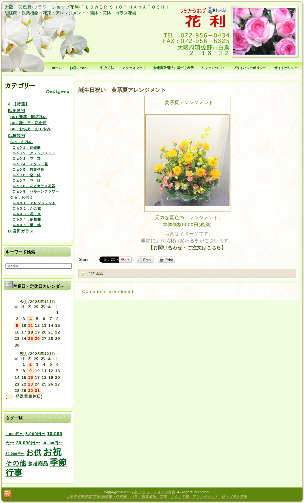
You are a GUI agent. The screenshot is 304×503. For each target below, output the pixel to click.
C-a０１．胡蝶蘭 (27, 147)
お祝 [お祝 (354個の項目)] (52, 452)
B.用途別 (16, 110)
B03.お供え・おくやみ (30, 129)
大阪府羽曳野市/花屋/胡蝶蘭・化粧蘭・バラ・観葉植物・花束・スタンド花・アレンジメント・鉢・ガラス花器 (156, 496)
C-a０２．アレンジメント (34, 153)
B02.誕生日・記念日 (28, 123)
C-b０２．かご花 (27, 208)
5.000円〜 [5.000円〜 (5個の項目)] (35, 433)
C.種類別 (16, 135)
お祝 (99, 273)
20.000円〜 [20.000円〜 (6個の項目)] (28, 442)
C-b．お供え (21, 197)
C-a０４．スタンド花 (30, 164)
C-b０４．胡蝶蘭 (27, 219)
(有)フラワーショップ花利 (153, 492)
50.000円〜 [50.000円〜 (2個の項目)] (15, 454)
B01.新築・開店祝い (28, 117)
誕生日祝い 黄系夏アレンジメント (122, 90)
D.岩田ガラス (21, 231)
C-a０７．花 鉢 (27, 180)
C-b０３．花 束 (27, 214)
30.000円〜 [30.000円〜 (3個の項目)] (52, 443)
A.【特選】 (18, 104)
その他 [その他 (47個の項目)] (15, 463)
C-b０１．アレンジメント (34, 203)
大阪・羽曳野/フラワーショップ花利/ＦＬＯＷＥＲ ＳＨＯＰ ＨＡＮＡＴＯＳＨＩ (87, 7)
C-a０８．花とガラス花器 (34, 186)
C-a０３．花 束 (27, 158)
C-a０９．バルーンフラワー (36, 191)
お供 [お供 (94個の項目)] (34, 452)
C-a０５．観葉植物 (28, 169)
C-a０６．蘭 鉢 (27, 175)
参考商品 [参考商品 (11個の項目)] (38, 463)
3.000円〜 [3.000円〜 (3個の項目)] (14, 434)
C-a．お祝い (21, 142)
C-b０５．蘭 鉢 (27, 225)
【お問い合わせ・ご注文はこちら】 (187, 247)
